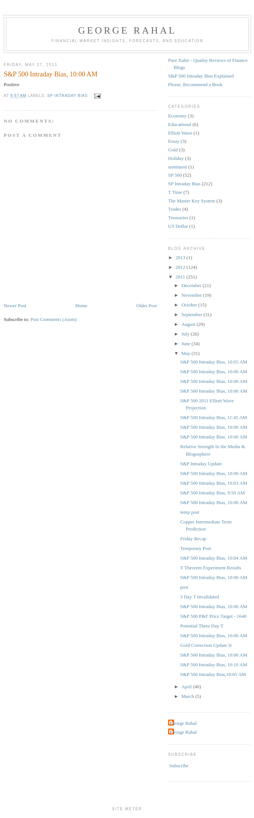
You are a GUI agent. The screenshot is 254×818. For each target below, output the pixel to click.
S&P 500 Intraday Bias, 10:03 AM (213, 483)
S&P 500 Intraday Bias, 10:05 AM (213, 362)
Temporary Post (195, 548)
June (187, 343)
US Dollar (178, 226)
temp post (189, 512)
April (187, 686)
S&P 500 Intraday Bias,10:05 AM (213, 674)
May (187, 353)
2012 (181, 267)
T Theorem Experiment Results (210, 567)
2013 (181, 257)
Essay (173, 141)
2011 (181, 277)
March (188, 696)
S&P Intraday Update (201, 463)
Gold (173, 149)
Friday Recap (193, 538)
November (192, 295)
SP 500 (175, 175)
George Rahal (127, 30)
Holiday (176, 158)
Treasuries (178, 217)
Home (81, 305)
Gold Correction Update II (206, 645)
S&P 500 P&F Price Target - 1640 (213, 616)
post (184, 587)
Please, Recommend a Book (195, 84)
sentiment (177, 167)
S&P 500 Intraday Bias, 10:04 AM (213, 558)
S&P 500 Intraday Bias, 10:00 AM (213, 371)
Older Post (146, 305)
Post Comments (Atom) (54, 319)
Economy (177, 116)
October (190, 305)
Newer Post (15, 305)
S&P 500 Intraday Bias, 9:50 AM (212, 492)
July (186, 334)
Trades (174, 209)
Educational (179, 124)
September (193, 314)
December (192, 285)
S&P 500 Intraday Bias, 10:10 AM (213, 664)
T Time (175, 192)
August (189, 324)
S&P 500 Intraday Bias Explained (201, 76)
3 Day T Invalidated (199, 597)
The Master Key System (191, 201)
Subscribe (178, 765)
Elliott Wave (180, 133)
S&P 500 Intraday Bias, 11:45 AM (213, 417)
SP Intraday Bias (67, 96)
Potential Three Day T (201, 626)
